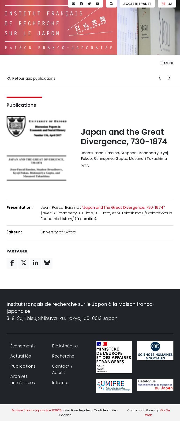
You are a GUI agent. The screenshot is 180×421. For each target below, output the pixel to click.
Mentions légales (78, 410)
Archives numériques (22, 379)
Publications (21, 105)
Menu (167, 63)
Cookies (65, 415)
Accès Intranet (137, 3)
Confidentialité (105, 410)
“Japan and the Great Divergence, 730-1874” (123, 207)
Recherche (63, 356)
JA (170, 3)
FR (163, 3)
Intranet (60, 383)
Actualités (20, 356)
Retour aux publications (31, 78)
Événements (23, 346)
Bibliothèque (65, 346)
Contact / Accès (62, 369)
